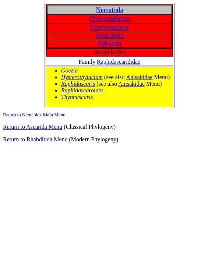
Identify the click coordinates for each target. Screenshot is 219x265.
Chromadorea (109, 18)
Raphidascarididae (118, 62)
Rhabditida (109, 36)
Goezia (69, 70)
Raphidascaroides (82, 90)
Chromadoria (109, 27)
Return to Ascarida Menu (32, 127)
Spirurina (109, 43)
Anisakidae (139, 77)
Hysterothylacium (82, 77)
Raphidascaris (78, 84)
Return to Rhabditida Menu (35, 139)
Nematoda (109, 10)
